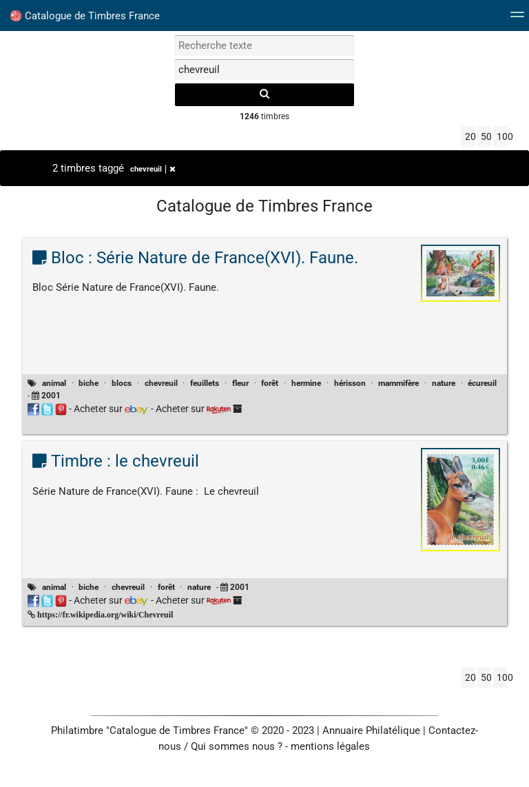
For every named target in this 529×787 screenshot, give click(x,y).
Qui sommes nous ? (236, 746)
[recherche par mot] (264, 45)
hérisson (350, 383)
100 (502, 136)
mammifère (398, 383)
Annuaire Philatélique (371, 730)
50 (486, 136)
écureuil (482, 383)
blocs (122, 383)
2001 (51, 395)
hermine (306, 383)
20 (470, 136)
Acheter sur (111, 408)
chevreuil (153, 169)
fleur (240, 383)
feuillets (204, 383)
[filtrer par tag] (264, 69)
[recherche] (264, 94)
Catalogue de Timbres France (85, 16)
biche (88, 383)
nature (443, 383)
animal (54, 383)
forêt (269, 383)
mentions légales (330, 746)
